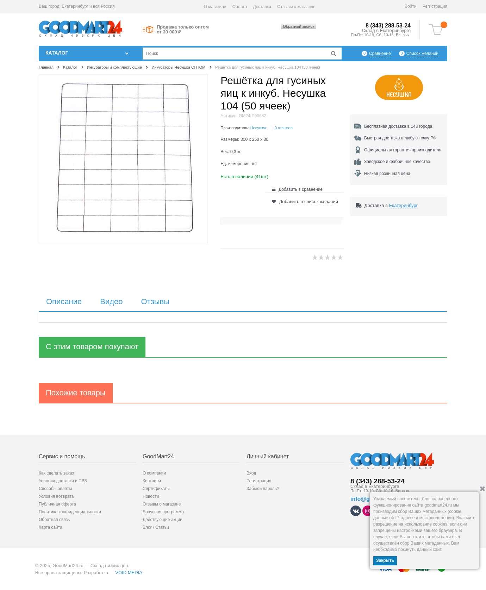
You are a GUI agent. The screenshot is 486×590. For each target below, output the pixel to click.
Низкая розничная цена (387, 173)
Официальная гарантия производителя (402, 150)
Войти (411, 6)
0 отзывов (284, 128)
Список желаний (422, 53)
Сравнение (380, 53)
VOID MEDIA (128, 572)
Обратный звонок (298, 26)
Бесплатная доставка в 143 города (398, 126)
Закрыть (385, 560)
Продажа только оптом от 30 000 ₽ (183, 29)
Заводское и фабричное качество (397, 161)
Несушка (258, 128)
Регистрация (435, 6)
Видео (111, 302)
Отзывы (155, 302)
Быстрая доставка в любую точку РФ (400, 138)
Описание (64, 302)
